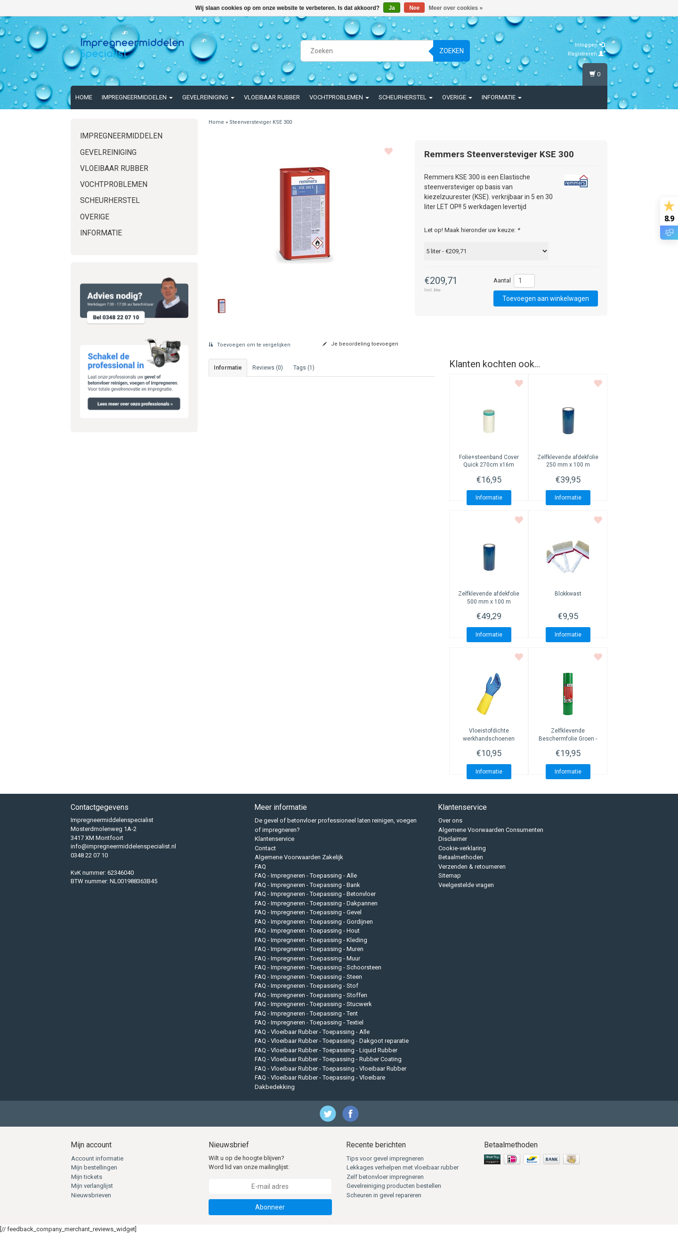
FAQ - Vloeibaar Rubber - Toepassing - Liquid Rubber (326, 1050)
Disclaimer (452, 838)
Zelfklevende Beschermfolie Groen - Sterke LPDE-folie (568, 738)
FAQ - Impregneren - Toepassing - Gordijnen (314, 921)
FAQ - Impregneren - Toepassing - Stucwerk (313, 1004)
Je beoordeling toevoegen (360, 344)
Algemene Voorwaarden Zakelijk (299, 857)
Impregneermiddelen (137, 97)
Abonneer (270, 1207)
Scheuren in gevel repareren (384, 1195)
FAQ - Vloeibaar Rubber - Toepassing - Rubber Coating (328, 1059)
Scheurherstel (406, 97)
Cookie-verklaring (462, 848)
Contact (265, 848)
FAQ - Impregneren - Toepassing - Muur (307, 958)
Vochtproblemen (339, 97)
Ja (391, 8)
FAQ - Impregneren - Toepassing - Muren (309, 948)
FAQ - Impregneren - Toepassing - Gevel (308, 912)
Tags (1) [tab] (304, 367)
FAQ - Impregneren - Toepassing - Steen (308, 976)
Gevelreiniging (208, 97)
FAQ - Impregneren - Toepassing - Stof (306, 985)
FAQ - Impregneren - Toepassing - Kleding (311, 940)
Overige (457, 97)
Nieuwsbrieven (91, 1195)
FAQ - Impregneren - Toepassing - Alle (306, 875)
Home (83, 97)
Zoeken (451, 51)
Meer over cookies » (456, 8)
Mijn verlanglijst (92, 1185)
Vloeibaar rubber (272, 97)
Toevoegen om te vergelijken (250, 345)
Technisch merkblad (229, 580)
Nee (414, 8)
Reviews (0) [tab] (267, 367)
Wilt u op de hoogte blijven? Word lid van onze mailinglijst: (249, 1162)
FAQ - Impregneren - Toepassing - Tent (306, 1013)
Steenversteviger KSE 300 (260, 122)
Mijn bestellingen (94, 1167)
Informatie (502, 97)
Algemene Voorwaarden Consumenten (490, 829)
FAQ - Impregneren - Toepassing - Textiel (309, 1022)
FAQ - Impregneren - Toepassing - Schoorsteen (318, 967)
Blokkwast (568, 593)
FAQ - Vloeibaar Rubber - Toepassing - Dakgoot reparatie (332, 1040)
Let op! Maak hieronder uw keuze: (472, 230)
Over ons (450, 820)
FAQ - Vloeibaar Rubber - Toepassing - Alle (312, 1031)
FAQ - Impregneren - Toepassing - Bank (307, 884)
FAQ (260, 866)
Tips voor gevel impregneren (385, 1158)
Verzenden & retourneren (472, 866)
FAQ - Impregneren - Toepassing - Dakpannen (316, 903)
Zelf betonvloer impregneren (385, 1176)
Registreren (587, 54)
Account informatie (97, 1158)
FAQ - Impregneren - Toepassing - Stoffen (311, 995)
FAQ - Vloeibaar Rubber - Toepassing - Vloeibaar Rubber (330, 1068)
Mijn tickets (86, 1176)
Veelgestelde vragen (466, 884)
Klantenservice (274, 838)
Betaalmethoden (460, 857)
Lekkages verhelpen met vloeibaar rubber (403, 1167)
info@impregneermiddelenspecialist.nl (123, 846)
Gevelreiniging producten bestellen (394, 1185)
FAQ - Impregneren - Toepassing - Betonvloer (315, 893)
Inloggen (590, 45)
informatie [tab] (228, 367)
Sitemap (449, 875)
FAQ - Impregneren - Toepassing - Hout (307, 930)
